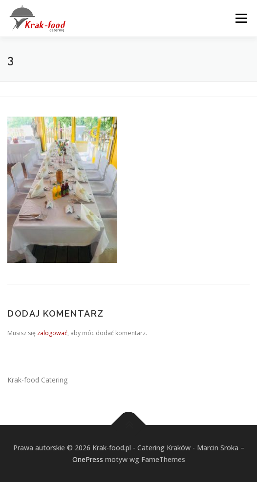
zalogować (52, 333)
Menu (241, 18)
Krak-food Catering (37, 379)
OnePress (87, 459)
